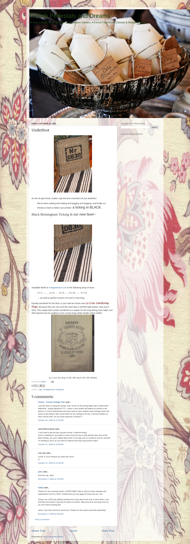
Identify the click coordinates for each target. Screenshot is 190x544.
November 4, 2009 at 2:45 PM (50, 479)
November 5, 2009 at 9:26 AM (50, 514)
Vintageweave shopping (53, 389)
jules (40, 472)
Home (73, 530)
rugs (40, 389)
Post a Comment (42, 519)
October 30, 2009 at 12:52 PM (51, 420)
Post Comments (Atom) (53, 537)
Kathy (43, 382)
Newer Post (38, 530)
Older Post (108, 530)
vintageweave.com (57, 287)
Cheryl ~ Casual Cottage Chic (51, 402)
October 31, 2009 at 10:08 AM (50, 444)
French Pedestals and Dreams (69, 15)
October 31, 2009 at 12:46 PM (51, 463)
